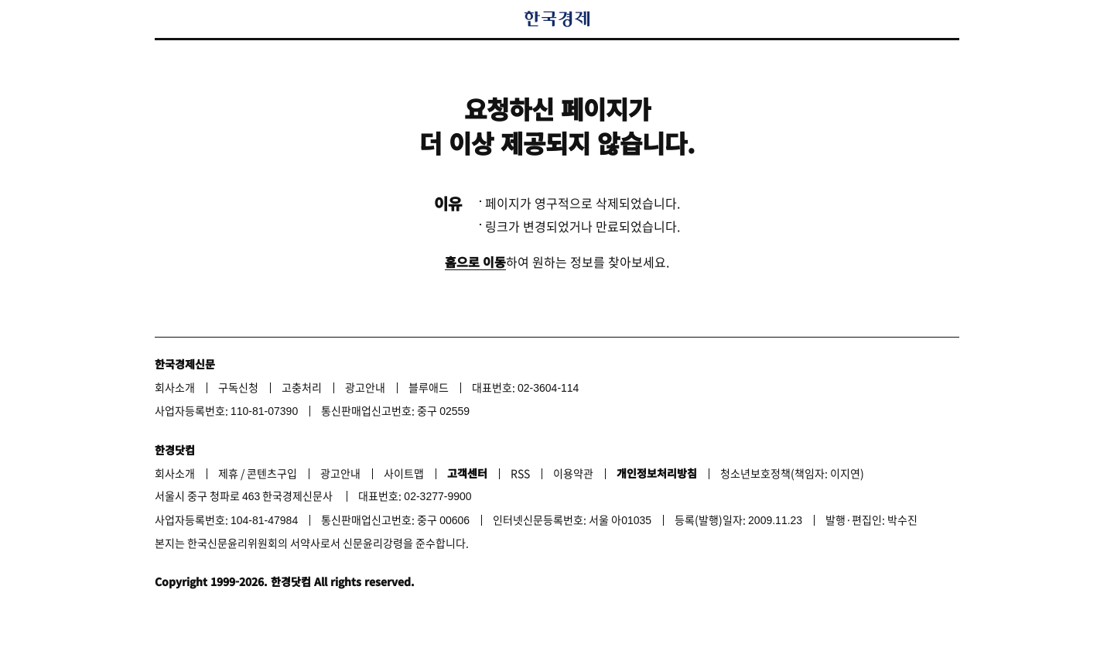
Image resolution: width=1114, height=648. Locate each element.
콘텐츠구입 (272, 473)
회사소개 (175, 387)
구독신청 (238, 387)
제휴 (228, 473)
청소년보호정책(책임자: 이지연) (792, 473)
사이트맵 (404, 473)
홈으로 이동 (475, 261)
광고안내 (365, 387)
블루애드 (428, 387)
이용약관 (573, 473)
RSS (520, 473)
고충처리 (302, 387)
